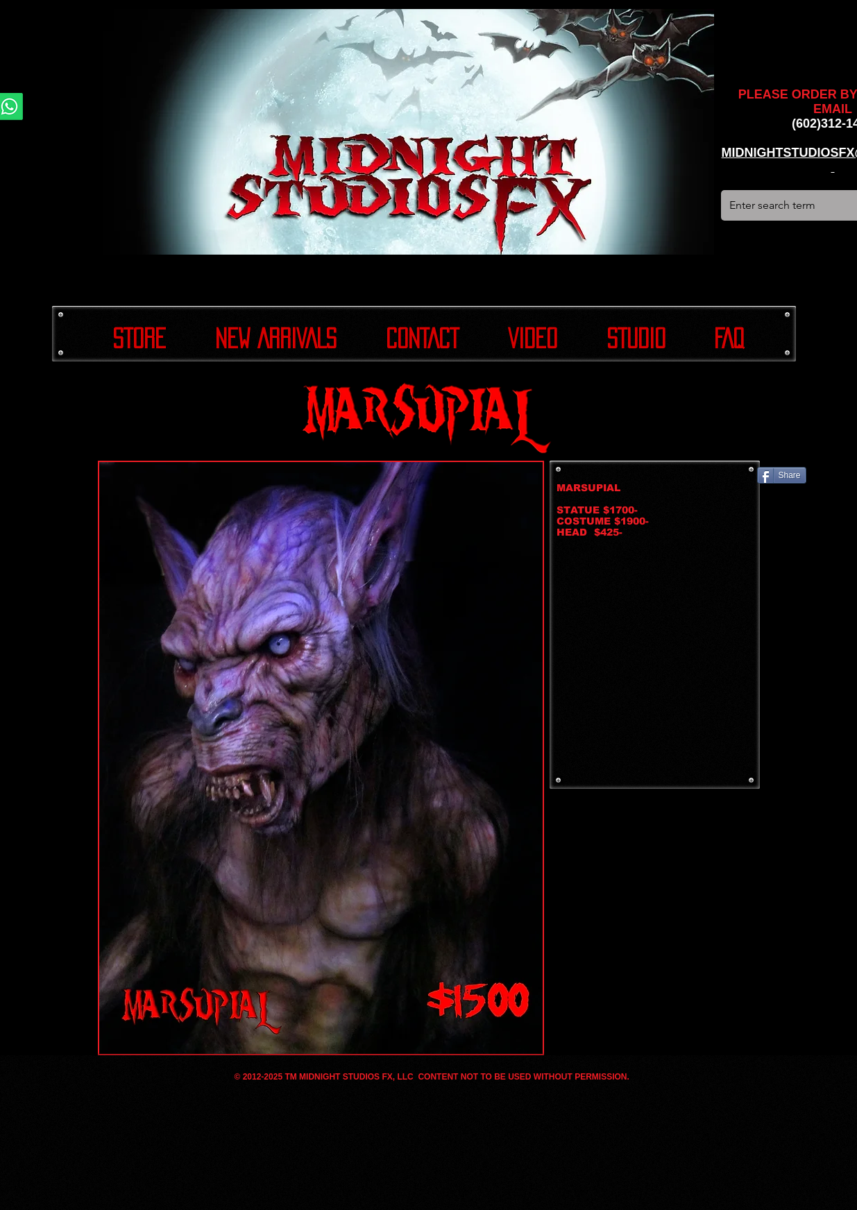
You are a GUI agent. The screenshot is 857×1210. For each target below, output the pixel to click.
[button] (321, 758)
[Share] (781, 475)
